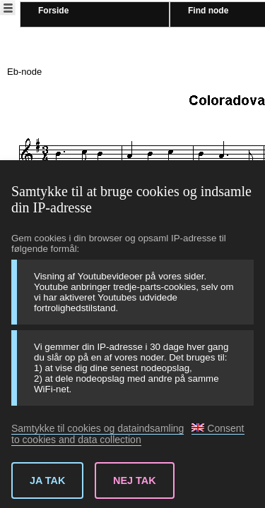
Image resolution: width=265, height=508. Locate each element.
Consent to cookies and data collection (128, 434)
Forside (53, 11)
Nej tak (134, 480)
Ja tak (47, 480)
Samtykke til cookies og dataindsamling (97, 428)
